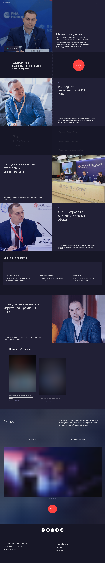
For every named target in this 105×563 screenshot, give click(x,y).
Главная (67, 3)
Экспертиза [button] (74, 3)
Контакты (89, 3)
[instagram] (48, 530)
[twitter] (52, 530)
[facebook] (43, 530)
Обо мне (82, 3)
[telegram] (57, 530)
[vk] (62, 530)
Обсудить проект (98, 3)
